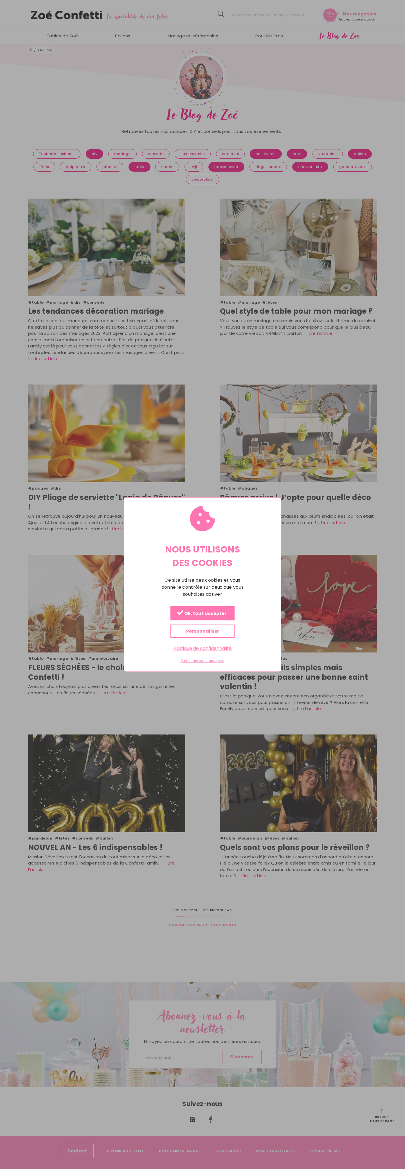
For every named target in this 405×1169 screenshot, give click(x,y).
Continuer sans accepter (202, 661)
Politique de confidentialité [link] (203, 648)
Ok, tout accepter (201, 613)
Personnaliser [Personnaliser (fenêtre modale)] (202, 631)
